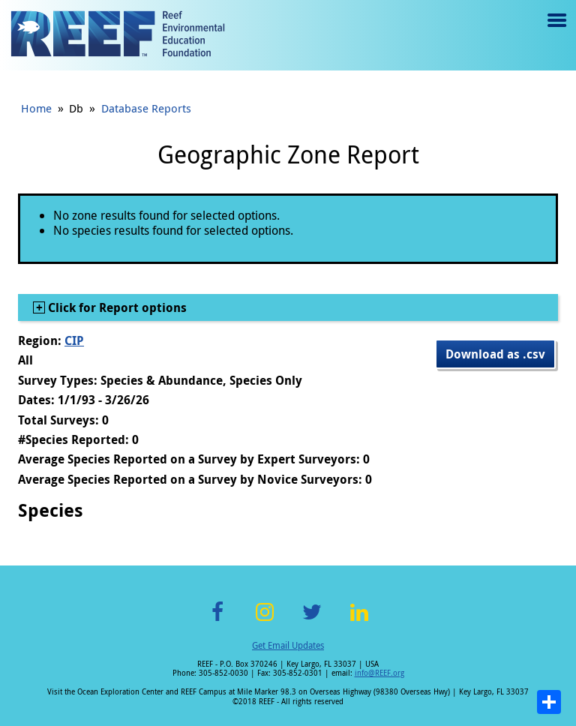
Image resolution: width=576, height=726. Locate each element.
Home (36, 108)
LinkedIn (359, 620)
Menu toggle (555, 31)
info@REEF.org (379, 673)
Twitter (312, 620)
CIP (74, 340)
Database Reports (146, 108)
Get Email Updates (288, 645)
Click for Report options (116, 307)
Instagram (264, 620)
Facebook (217, 620)
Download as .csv (495, 354)
